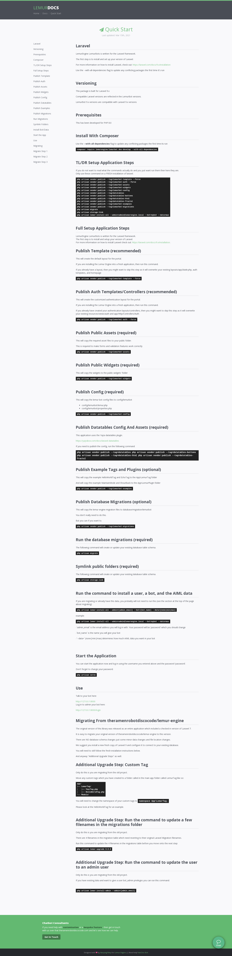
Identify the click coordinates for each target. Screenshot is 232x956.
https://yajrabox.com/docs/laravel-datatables (97, 440)
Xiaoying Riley (105, 952)
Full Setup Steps (41, 70)
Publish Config (40, 97)
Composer (38, 59)
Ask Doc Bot (143, 952)
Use (35, 140)
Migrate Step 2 (40, 156)
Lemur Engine (120, 952)
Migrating (37, 145)
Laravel (36, 43)
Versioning (38, 49)
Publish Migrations (42, 113)
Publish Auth (39, 81)
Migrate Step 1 (40, 151)
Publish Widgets (41, 92)
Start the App (39, 135)
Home (36, 13)
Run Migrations (40, 118)
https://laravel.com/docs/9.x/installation (152, 64)
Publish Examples (41, 108)
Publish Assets (40, 86)
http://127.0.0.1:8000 (85, 701)
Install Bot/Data (41, 129)
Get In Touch (51, 937)
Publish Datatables (42, 102)
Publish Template (41, 75)
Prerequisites (39, 54)
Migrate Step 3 (40, 161)
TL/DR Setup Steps (42, 65)
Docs (45, 13)
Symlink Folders (40, 124)
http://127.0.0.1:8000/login (88, 710)
